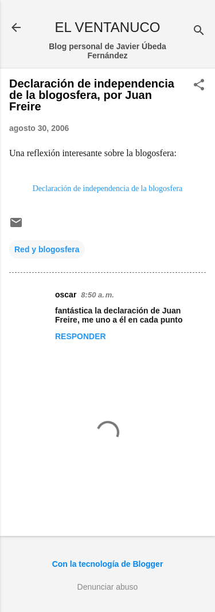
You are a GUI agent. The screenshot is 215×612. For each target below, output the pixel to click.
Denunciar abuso (107, 586)
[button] (199, 85)
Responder (80, 336)
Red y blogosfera (47, 249)
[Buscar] (199, 31)
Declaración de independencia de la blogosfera (108, 188)
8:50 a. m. (97, 295)
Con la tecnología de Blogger (107, 564)
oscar (65, 294)
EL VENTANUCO (107, 27)
